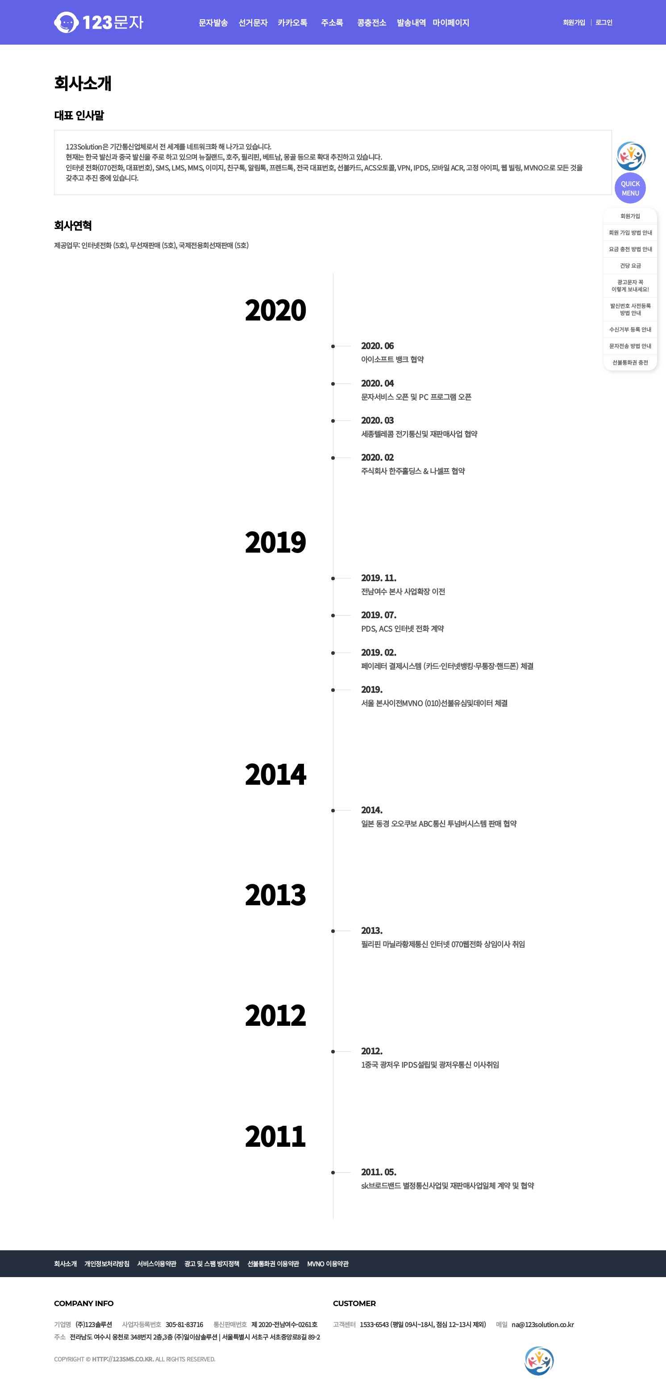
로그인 (603, 22)
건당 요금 (630, 265)
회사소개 (65, 1263)
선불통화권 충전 (630, 362)
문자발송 (213, 22)
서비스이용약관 (156, 1263)
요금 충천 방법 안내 (630, 249)
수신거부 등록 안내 (630, 329)
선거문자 (253, 22)
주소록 (332, 22)
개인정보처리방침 (106, 1263)
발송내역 (411, 22)
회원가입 (574, 22)
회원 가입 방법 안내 (630, 232)
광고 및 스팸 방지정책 (211, 1263)
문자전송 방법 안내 (630, 346)
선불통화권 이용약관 (273, 1263)
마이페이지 (451, 22)
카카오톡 (292, 22)
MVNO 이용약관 (328, 1263)
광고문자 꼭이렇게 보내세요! (630, 285)
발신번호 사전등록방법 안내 (630, 309)
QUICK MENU (630, 188)
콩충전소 (372, 22)
